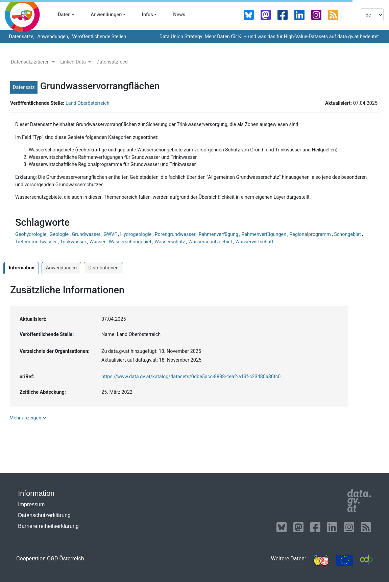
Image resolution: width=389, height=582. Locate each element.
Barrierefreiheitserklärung (48, 526)
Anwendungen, (52, 37)
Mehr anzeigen (28, 417)
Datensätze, (21, 37)
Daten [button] (64, 15)
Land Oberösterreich (88, 103)
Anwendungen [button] (106, 15)
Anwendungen (61, 268)
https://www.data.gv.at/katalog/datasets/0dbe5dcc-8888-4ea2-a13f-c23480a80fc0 (191, 377)
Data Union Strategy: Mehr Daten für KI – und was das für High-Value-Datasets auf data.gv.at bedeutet (269, 37)
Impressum (31, 504)
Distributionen (103, 268)
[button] (32, 62)
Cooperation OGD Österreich (50, 558)
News (179, 15)
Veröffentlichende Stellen (98, 37)
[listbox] (372, 14)
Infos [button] (147, 15)
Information (21, 268)
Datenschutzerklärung (44, 515)
